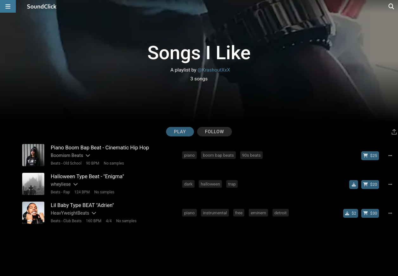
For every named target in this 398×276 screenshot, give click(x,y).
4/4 (109, 221)
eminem (258, 212)
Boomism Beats (67, 155)
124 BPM (82, 192)
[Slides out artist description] (87, 155)
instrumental (215, 212)
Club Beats (72, 221)
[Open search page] (391, 6)
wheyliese (61, 184)
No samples (114, 163)
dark (188, 183)
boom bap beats (218, 155)
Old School (72, 163)
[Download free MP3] (353, 184)
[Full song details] (390, 155)
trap (232, 183)
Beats (56, 163)
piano (189, 155)
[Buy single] (350, 213)
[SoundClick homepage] (42, 6)
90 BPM (92, 163)
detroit (280, 212)
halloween (210, 183)
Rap (66, 192)
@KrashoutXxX (213, 70)
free (238, 212)
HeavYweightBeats (70, 213)
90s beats (251, 155)
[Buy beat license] (370, 155)
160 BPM (93, 221)
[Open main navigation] (8, 6)
